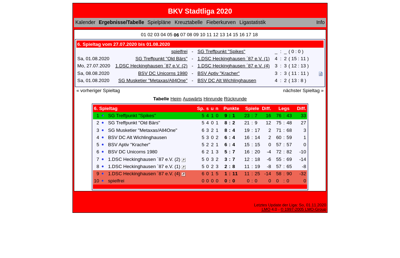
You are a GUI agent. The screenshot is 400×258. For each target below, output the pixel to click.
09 (196, 34)
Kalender (85, 22)
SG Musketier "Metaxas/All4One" (153, 80)
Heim (176, 98)
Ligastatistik (253, 22)
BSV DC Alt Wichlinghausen (226, 80)
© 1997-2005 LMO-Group (303, 209)
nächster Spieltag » (303, 90)
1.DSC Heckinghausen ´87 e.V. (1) (233, 58)
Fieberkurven (221, 22)
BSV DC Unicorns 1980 (162, 73)
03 (156, 34)
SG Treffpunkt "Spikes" (221, 51)
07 (183, 34)
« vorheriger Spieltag (98, 90)
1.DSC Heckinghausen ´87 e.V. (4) (233, 65)
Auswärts (192, 98)
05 (170, 34)
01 (143, 34)
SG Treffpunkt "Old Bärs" (161, 58)
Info (320, 22)
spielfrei (179, 51)
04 (163, 34)
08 (189, 34)
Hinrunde (212, 98)
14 (229, 34)
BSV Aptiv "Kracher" (218, 73)
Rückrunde (235, 98)
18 (255, 34)
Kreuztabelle (189, 22)
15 (235, 34)
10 (203, 34)
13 (222, 34)
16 (242, 34)
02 (150, 34)
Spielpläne (159, 22)
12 (215, 34)
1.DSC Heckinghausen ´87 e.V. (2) (151, 65)
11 (209, 34)
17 (248, 34)
